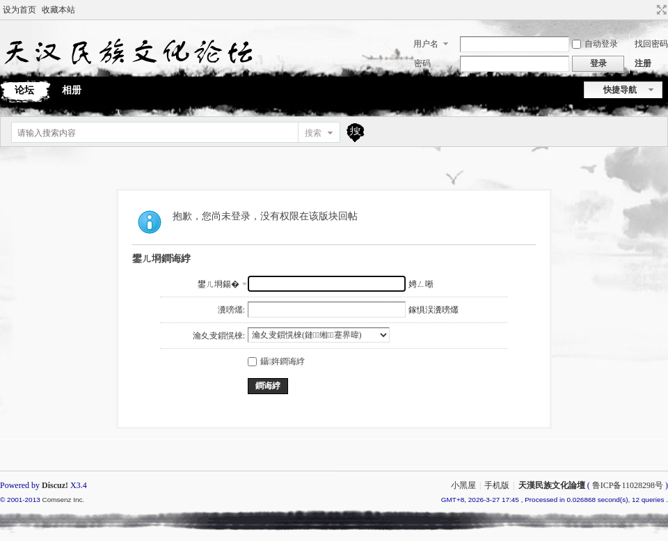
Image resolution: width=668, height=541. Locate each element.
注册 (643, 63)
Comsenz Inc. (63, 499)
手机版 (496, 485)
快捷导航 (620, 90)
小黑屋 (463, 485)
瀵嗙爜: (231, 310)
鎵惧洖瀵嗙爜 (433, 310)
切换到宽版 (660, 9)
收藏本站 (58, 10)
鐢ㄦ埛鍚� (218, 284)
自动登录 (595, 44)
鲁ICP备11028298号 (627, 485)
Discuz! (55, 485)
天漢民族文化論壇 (551, 485)
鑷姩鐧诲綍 (276, 361)
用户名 (425, 44)
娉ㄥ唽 (421, 284)
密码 (422, 63)
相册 (71, 90)
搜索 (313, 133)
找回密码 (651, 44)
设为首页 (19, 10)
